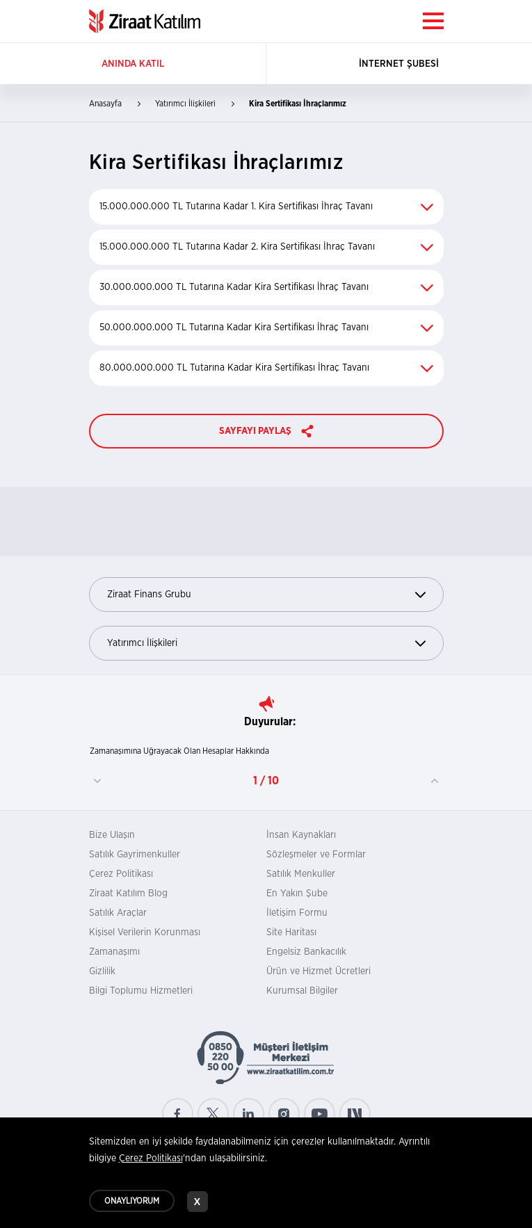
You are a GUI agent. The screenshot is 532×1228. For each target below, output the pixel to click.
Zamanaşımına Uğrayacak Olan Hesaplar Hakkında (179, 751)
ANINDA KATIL (133, 64)
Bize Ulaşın (112, 835)
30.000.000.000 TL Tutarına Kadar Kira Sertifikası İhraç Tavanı (266, 287)
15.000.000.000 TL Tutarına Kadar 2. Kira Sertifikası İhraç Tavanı (266, 247)
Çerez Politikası (121, 874)
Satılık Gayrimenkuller (134, 854)
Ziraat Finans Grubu (266, 595)
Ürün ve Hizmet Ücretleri (318, 971)
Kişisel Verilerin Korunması (144, 932)
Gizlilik (102, 971)
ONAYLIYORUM (131, 1205)
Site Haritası (291, 932)
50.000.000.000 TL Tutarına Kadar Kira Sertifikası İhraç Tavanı (266, 327)
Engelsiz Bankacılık (306, 952)
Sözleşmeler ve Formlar (316, 854)
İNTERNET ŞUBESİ (399, 64)
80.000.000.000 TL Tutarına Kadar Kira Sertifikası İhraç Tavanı (266, 368)
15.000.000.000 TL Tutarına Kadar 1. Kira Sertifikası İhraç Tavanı (266, 206)
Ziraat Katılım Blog (128, 893)
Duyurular (268, 721)
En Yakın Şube (297, 893)
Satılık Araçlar (118, 913)
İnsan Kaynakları (301, 835)
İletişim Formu (297, 913)
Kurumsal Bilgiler (302, 991)
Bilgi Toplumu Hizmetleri (141, 991)
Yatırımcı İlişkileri (266, 643)
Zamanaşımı (114, 952)
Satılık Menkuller (300, 874)
